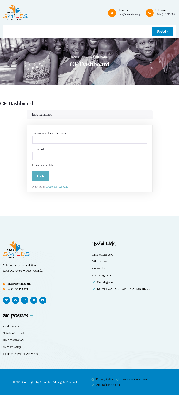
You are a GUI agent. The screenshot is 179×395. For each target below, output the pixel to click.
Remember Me (42, 165)
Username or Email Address (49, 133)
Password (38, 149)
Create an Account (56, 186)
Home (75, 56)
